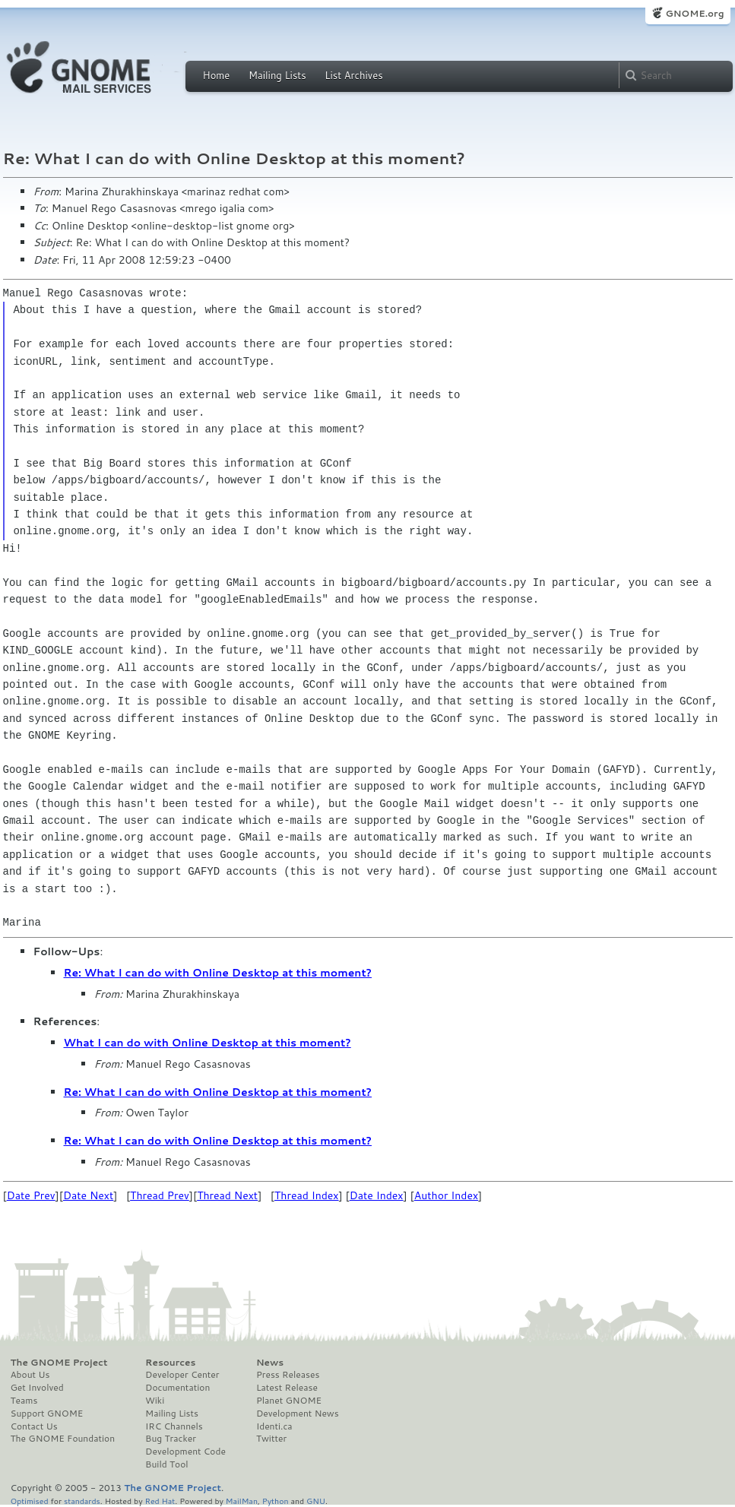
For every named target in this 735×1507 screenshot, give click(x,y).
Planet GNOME (289, 1401)
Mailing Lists (277, 75)
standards (82, 1500)
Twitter (271, 1439)
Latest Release (287, 1388)
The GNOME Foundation (63, 1439)
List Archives (353, 75)
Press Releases (287, 1375)
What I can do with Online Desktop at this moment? (207, 1042)
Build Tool (166, 1464)
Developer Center (182, 1375)
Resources (170, 1363)
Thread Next (227, 1195)
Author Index (446, 1195)
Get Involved (37, 1388)
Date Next (88, 1195)
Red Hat (159, 1500)
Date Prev (31, 1195)
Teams (24, 1401)
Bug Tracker (170, 1439)
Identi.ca (274, 1426)
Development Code (185, 1451)
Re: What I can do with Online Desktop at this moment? (218, 972)
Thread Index (306, 1195)
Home (216, 75)
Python (275, 1500)
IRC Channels (174, 1426)
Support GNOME (47, 1413)
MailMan (242, 1500)
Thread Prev (159, 1195)
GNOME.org (694, 13)
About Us (30, 1375)
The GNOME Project (59, 1363)
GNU (315, 1500)
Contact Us (34, 1426)
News (270, 1363)
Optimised (30, 1500)
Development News (297, 1413)
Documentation (177, 1388)
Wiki (154, 1401)
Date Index (377, 1195)
